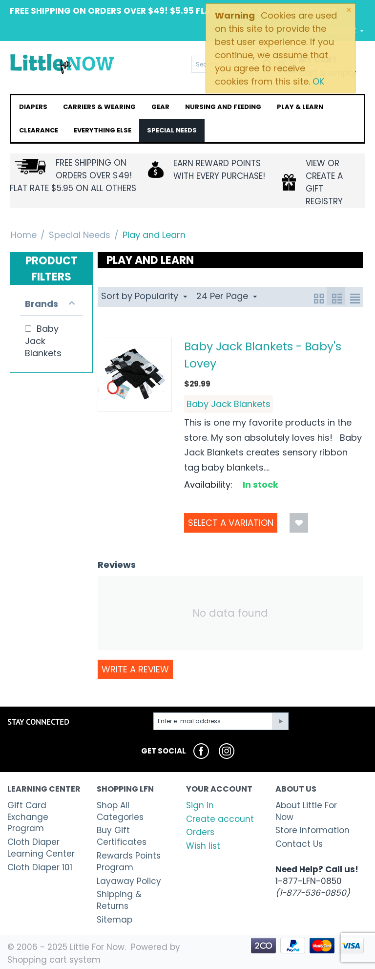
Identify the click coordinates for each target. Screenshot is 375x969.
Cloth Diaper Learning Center (41, 848)
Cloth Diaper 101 (39, 867)
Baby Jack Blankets (229, 404)
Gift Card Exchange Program (27, 817)
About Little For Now (306, 811)
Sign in (200, 805)
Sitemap (114, 920)
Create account (220, 819)
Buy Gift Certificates (121, 836)
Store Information (312, 830)
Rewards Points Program (129, 861)
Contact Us (299, 844)
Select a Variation (230, 523)
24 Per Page (226, 296)
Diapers (33, 106)
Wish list (203, 846)
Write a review (135, 669)
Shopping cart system (54, 960)
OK (318, 81)
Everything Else (102, 130)
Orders (200, 832)
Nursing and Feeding (223, 106)
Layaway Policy (129, 881)
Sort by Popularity (144, 296)
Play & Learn (300, 106)
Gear (160, 106)
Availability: (208, 484)
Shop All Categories (120, 811)
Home (24, 235)
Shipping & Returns (119, 900)
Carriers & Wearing (99, 106)
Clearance (38, 130)
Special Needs (172, 130)
